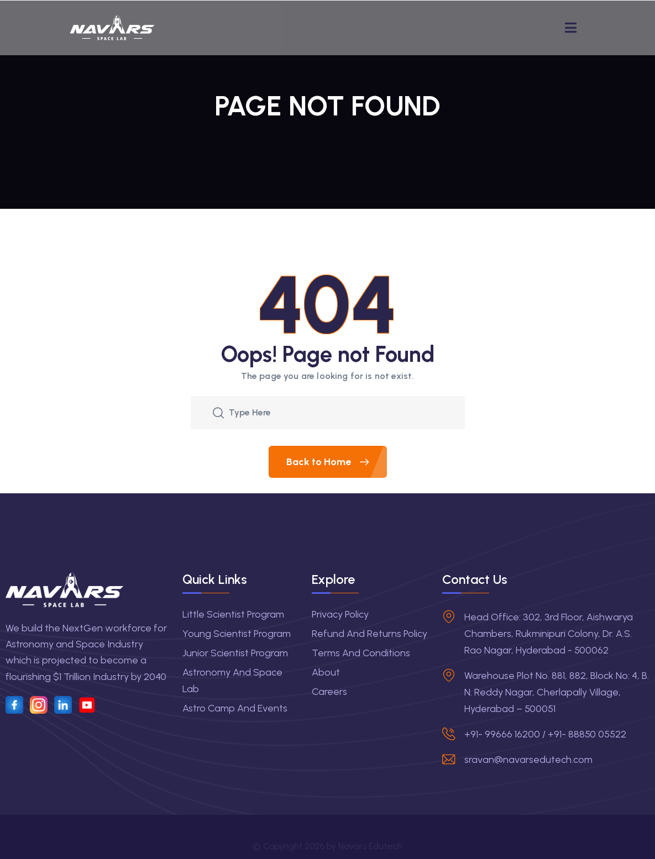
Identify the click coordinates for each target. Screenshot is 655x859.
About (326, 672)
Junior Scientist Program (235, 653)
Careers (329, 692)
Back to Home (336, 462)
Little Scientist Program (233, 614)
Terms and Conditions (361, 653)
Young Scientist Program (236, 634)
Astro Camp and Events (234, 708)
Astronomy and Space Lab (232, 680)
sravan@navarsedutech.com (528, 759)
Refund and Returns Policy (369, 634)
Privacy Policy (340, 614)
